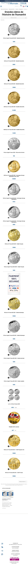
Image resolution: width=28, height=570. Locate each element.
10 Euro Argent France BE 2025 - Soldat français (14, 266)
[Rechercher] (17, 6)
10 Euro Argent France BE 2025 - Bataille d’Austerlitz (14, 38)
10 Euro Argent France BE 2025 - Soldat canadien (14, 381)
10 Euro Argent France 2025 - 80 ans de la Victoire (14, 152)
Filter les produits (14, 17)
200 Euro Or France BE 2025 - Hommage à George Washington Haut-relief (14, 176)
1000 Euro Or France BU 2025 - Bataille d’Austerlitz (14, 129)
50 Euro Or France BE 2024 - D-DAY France (14, 472)
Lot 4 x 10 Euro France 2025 (14, 404)
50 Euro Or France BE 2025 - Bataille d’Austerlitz (14, 83)
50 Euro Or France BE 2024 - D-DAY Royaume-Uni (14, 449)
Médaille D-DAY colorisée (14, 426)
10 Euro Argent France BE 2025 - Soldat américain (14, 358)
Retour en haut (22, 481)
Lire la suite (4, 508)
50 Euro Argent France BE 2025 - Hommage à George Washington (14, 199)
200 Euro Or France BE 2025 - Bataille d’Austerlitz (14, 106)
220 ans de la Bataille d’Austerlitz (6, 499)
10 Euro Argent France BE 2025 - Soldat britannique (14, 335)
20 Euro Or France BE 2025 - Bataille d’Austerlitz (14, 61)
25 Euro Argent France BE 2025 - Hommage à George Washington (14, 221)
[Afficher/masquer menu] (1, 6)
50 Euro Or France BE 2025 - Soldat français (14, 243)
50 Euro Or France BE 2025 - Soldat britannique (14, 312)
